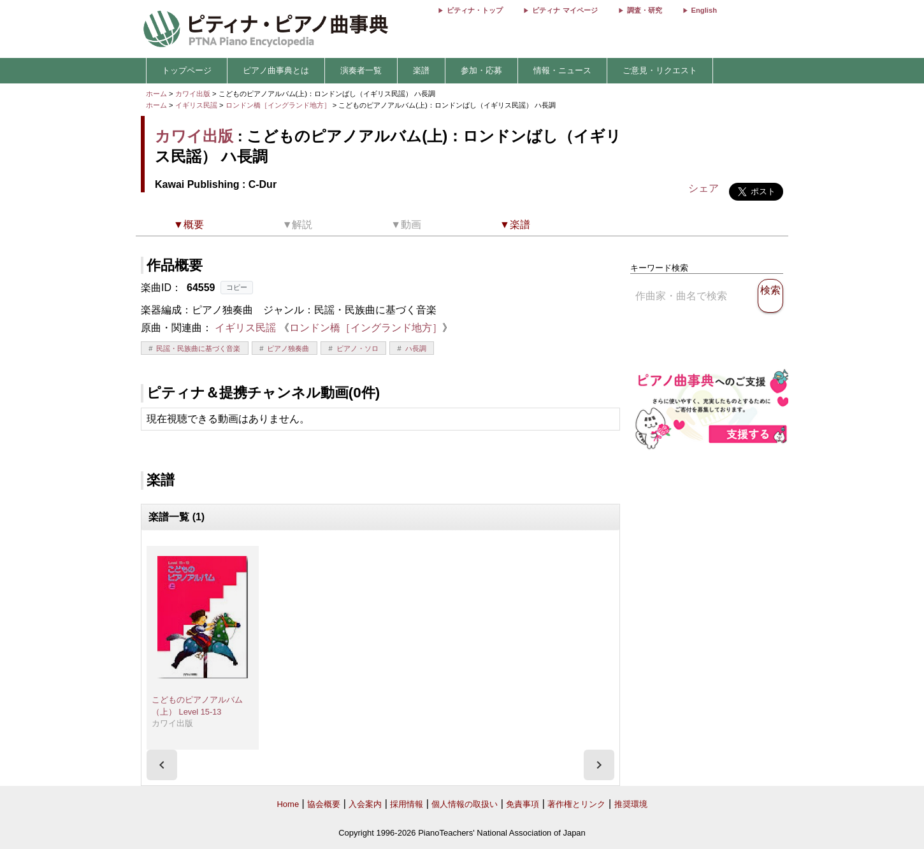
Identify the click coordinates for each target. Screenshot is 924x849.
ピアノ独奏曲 (288, 348)
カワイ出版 (192, 93)
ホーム (156, 93)
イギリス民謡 (196, 105)
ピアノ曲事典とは (276, 70)
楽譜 (421, 70)
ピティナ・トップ (475, 10)
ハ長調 (415, 348)
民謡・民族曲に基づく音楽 (198, 348)
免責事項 (522, 804)
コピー (236, 287)
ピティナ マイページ (564, 10)
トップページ (187, 70)
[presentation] (162, 765)
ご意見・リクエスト (660, 70)
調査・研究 (644, 10)
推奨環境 (630, 804)
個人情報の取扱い (464, 804)
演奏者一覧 (361, 70)
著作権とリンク (576, 804)
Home (288, 804)
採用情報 (406, 804)
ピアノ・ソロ (357, 348)
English (704, 10)
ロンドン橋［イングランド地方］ (279, 105)
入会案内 (365, 804)
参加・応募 (481, 70)
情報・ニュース (562, 70)
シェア (703, 188)
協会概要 (323, 804)
